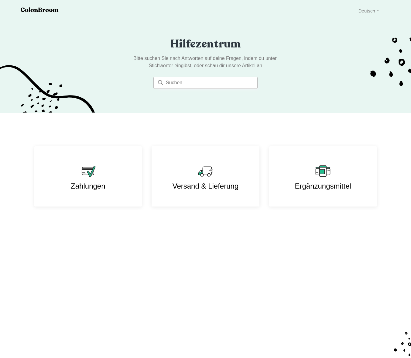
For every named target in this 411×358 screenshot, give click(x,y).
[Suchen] (205, 83)
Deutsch (369, 10)
